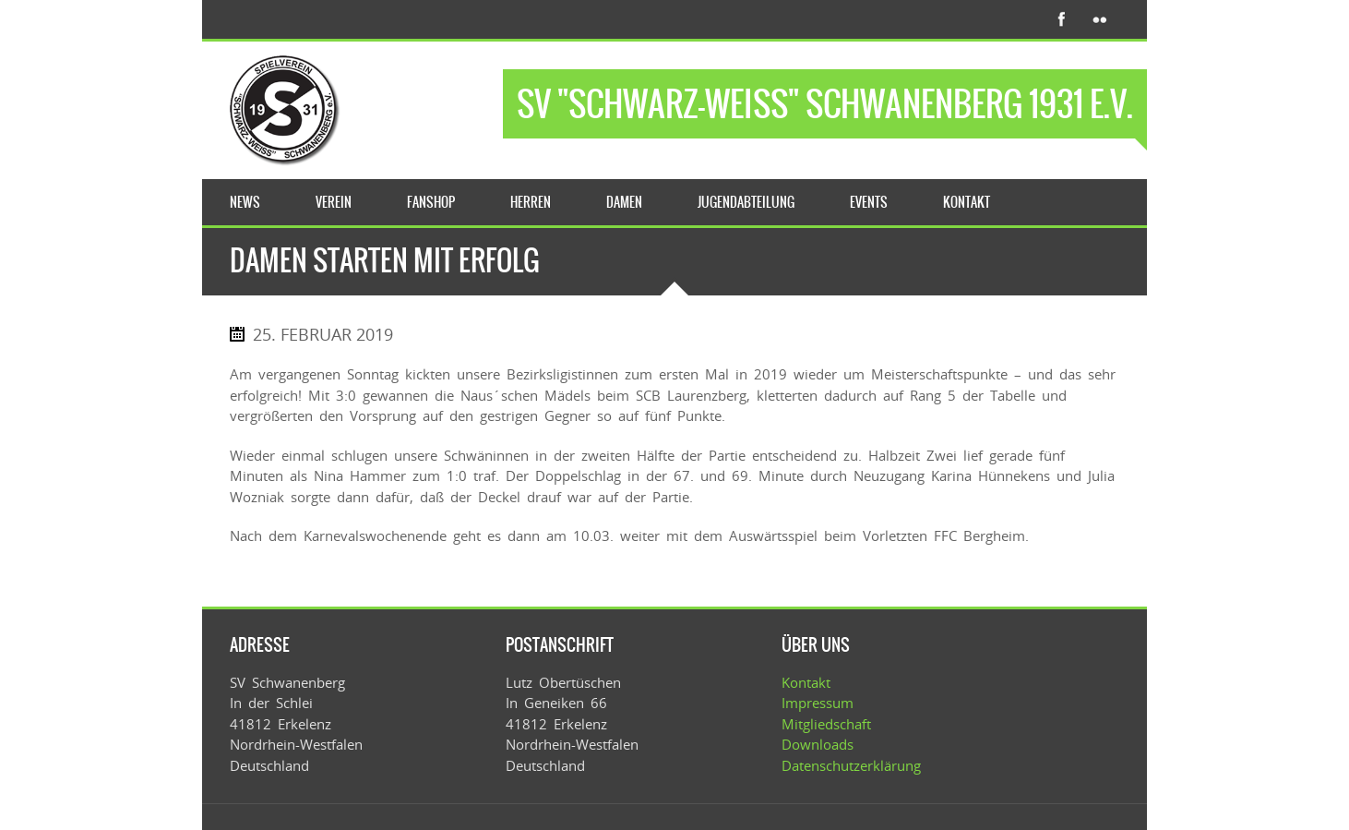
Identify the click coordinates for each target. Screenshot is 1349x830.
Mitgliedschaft (826, 724)
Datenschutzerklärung (851, 765)
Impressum (818, 702)
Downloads (818, 744)
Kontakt (806, 682)
